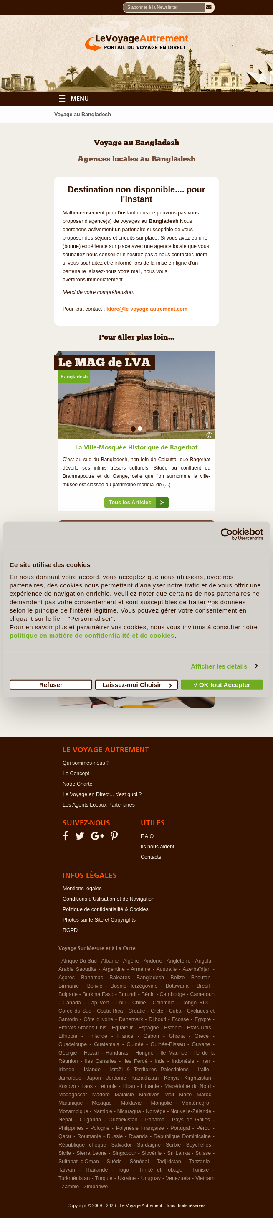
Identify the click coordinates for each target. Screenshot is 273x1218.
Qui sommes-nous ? (86, 763)
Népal (65, 1120)
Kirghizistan (197, 1078)
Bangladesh (74, 377)
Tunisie (200, 1170)
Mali (169, 1095)
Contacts (151, 857)
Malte (185, 1095)
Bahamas (92, 978)
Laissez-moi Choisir (137, 684)
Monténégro (195, 1103)
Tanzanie (199, 1161)
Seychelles (198, 1145)
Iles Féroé (135, 1061)
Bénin (148, 994)
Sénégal (139, 1161)
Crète (157, 1011)
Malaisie (124, 1095)
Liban (128, 1086)
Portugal (180, 1128)
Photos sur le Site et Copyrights (99, 920)
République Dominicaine (182, 1136)
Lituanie (150, 1086)
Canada (72, 1003)
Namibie (102, 1111)
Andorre (153, 961)
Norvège (155, 1111)
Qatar (64, 1136)
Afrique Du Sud (79, 961)
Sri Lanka (178, 1153)
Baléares (119, 978)
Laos (87, 1086)
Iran (205, 1061)
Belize (177, 978)
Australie (166, 969)
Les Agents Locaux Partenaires (99, 805)
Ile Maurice (173, 1053)
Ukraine (127, 1178)
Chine (139, 1003)
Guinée (134, 1044)
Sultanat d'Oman (78, 1161)
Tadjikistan (169, 1161)
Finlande (97, 1036)
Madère (101, 1095)
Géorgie (67, 1053)
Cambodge (172, 994)
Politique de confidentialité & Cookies (106, 909)
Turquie (104, 1178)
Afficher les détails (219, 665)
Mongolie (161, 1103)
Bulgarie (68, 994)
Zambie (70, 1187)
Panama (155, 1120)
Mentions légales (82, 888)
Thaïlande (96, 1170)
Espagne (148, 1028)
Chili (121, 1003)
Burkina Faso (98, 994)
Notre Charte (78, 784)
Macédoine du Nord (187, 1086)
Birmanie (68, 986)
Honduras (117, 1053)
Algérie (131, 961)
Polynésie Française (140, 1128)
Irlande (66, 1069)
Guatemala (106, 1044)
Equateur (122, 1028)
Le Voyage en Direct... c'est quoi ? (102, 794)
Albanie (110, 961)
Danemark (131, 1019)
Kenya (171, 1078)
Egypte (203, 1019)
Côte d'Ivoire (98, 1019)
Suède (114, 1161)
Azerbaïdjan (197, 969)
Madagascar (72, 1095)
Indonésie (183, 1061)
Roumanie (89, 1136)
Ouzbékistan (123, 1120)
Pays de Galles (191, 1120)
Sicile (64, 1153)
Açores (66, 978)
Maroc (204, 1095)
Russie (115, 1136)
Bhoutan (201, 978)
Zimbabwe (95, 1187)
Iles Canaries (100, 1061)
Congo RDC (195, 1003)
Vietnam (205, 1178)
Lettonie (107, 1086)
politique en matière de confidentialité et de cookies (92, 635)
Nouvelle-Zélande (190, 1111)
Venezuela (178, 1178)
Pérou (203, 1128)
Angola (203, 961)
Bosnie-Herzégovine (134, 986)
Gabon (151, 1036)
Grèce (202, 1036)
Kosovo (67, 1086)
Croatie (137, 1011)
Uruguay (151, 1178)
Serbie (173, 1145)
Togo (123, 1170)
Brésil (203, 986)
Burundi (127, 994)
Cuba (175, 1011)
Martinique (70, 1103)
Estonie (173, 1028)
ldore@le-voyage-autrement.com (146, 309)
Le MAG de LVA (104, 363)
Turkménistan (74, 1178)
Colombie (163, 1003)
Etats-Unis (199, 1028)
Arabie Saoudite (77, 969)
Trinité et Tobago (160, 1170)
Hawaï (91, 1053)
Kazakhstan (145, 1078)
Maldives (149, 1095)
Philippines (70, 1128)
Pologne (99, 1128)
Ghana (177, 1036)
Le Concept (76, 773)
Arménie (140, 969)
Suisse (203, 1153)
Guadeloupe (72, 1044)
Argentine (113, 969)
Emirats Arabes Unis (82, 1028)
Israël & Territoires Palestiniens (149, 1069)
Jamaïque (69, 1078)
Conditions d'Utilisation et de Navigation (108, 899)
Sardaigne (149, 1145)
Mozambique (73, 1111)
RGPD (70, 930)
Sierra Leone (91, 1153)
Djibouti (157, 1019)
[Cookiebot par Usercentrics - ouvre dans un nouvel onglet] (226, 534)
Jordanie (116, 1078)
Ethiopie (67, 1036)
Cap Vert (98, 1003)
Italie (203, 1069)
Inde (159, 1061)
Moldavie (131, 1103)
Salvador (121, 1145)
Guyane (201, 1044)
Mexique (101, 1103)
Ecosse (180, 1019)
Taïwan (66, 1170)
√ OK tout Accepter (222, 684)
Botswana (177, 986)
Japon (94, 1078)
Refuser (51, 684)
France (125, 1036)
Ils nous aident (157, 847)
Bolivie (95, 986)
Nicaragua (129, 1111)
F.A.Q (147, 836)
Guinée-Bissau (168, 1044)
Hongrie (144, 1053)
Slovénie (152, 1153)
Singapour (124, 1153)
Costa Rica (110, 1011)
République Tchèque (82, 1145)
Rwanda (138, 1136)
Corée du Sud (74, 1011)
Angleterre (179, 961)
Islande (92, 1069)
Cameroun (202, 994)
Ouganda (90, 1120)
